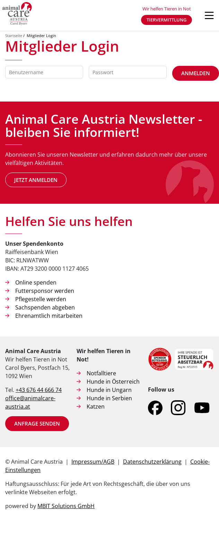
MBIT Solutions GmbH (66, 506)
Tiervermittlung (166, 20)
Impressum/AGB (92, 461)
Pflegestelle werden (40, 299)
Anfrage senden (37, 423)
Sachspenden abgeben (45, 307)
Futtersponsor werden (44, 291)
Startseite (13, 35)
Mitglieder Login (41, 35)
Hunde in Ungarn (109, 390)
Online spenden (35, 282)
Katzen (96, 406)
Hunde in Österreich (113, 381)
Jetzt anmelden (36, 179)
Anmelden (195, 73)
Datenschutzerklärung (152, 461)
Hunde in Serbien (109, 398)
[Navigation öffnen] (209, 15)
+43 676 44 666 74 (39, 390)
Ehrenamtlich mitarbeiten (48, 316)
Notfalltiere (101, 373)
